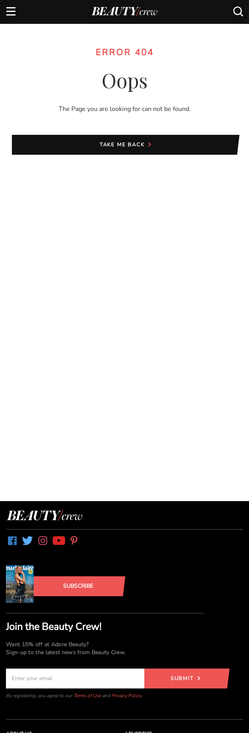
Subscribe (78, 586)
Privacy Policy (126, 695)
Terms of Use (87, 695)
